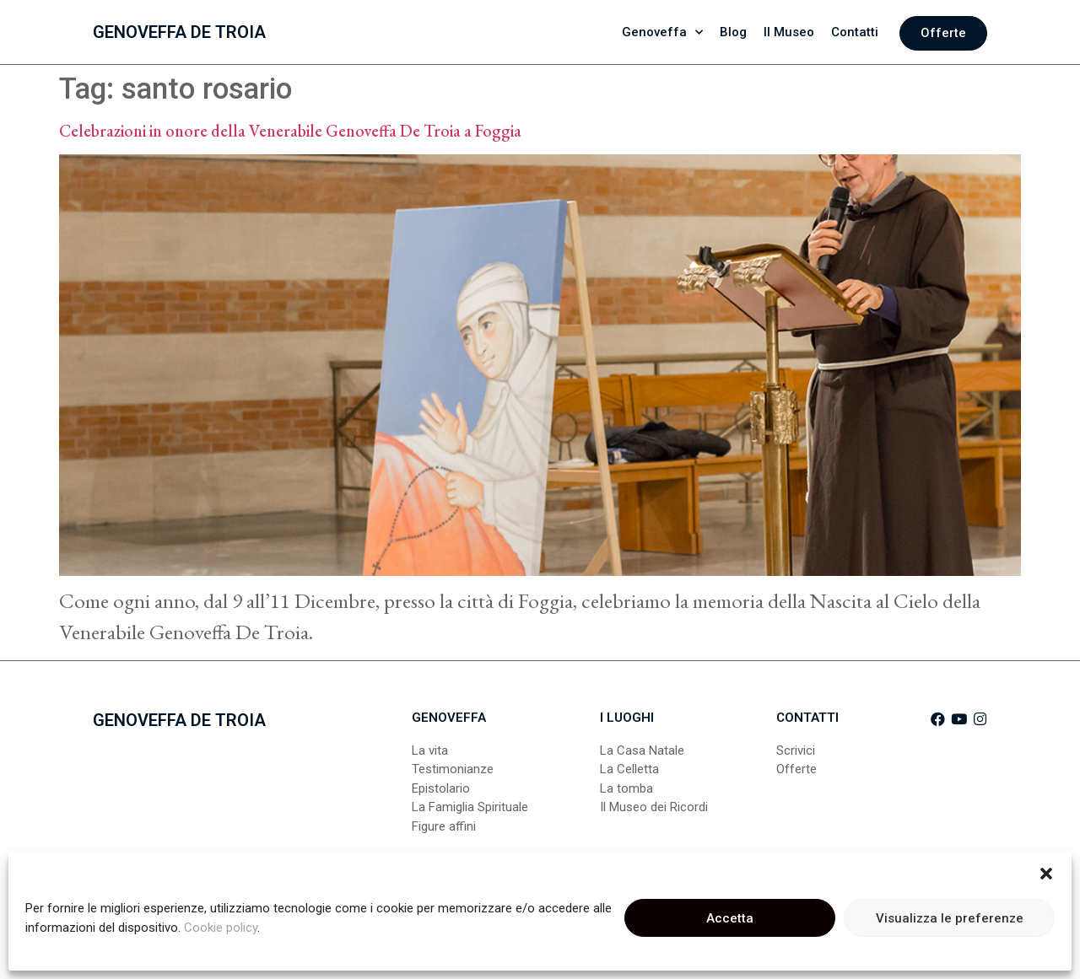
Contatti (854, 32)
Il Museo (789, 32)
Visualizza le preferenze (949, 918)
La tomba (626, 788)
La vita (430, 750)
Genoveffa (662, 32)
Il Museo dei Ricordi (654, 807)
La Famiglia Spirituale (470, 807)
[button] (1046, 873)
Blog (733, 32)
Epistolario (441, 788)
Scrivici (795, 750)
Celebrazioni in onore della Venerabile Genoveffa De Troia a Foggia (290, 131)
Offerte (796, 769)
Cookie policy (220, 927)
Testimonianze (453, 769)
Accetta (729, 918)
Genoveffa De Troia (179, 32)
